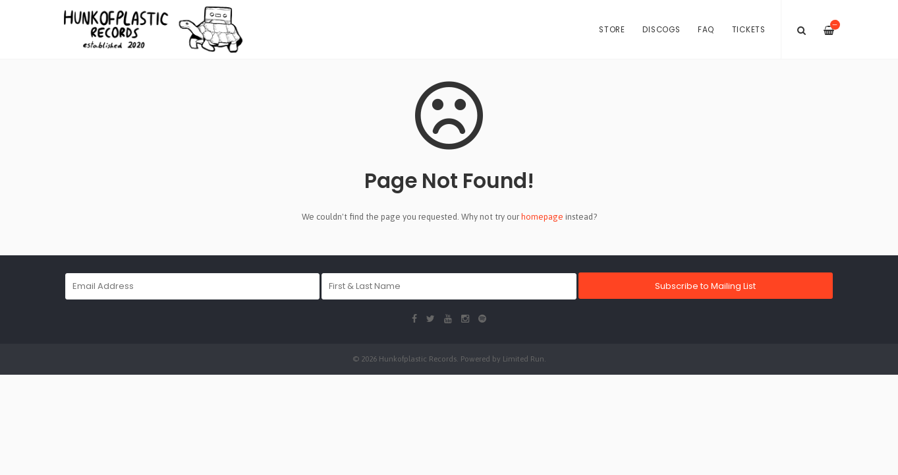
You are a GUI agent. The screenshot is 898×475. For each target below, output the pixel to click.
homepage (542, 217)
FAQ (706, 29)
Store (612, 29)
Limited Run (523, 358)
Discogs (661, 29)
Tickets (749, 29)
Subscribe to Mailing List (705, 286)
